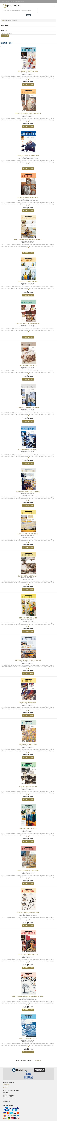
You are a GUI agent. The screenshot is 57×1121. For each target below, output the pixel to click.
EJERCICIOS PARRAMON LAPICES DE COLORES (28, 660)
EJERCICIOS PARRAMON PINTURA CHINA (28, 912)
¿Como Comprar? (6, 1084)
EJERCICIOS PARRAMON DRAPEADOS (28, 197)
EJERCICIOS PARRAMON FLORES (28, 618)
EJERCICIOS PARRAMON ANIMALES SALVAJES (28, 113)
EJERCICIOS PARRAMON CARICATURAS (28, 155)
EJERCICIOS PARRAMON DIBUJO (28, 366)
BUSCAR (5, 35)
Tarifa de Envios (6, 1086)
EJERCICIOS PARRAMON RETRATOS (28, 954)
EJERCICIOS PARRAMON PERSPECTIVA (28, 870)
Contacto (4, 1087)
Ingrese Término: (4, 25)
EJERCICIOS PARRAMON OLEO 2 (28, 744)
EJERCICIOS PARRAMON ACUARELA (28, 71)
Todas (39, 1060)
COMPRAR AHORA (28, 84)
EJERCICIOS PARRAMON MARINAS (27, 450)
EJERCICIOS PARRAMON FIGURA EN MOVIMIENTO (27, 239)
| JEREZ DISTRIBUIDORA (8, 1)
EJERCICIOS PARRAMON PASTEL (28, 828)
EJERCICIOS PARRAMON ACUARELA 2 (28, 534)
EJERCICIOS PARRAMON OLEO (27, 702)
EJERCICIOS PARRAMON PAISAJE (28, 786)
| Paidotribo (17, 1)
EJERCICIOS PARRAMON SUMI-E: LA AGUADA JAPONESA (28, 996)
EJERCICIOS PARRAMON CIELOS (28, 1038)
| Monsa (22, 1)
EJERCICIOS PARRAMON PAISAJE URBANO (28, 492)
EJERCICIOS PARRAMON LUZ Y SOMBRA (28, 408)
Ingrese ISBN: (4, 30)
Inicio (3, 20)
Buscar (28, 15)
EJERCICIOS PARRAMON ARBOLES (27, 576)
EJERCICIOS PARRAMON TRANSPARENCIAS (28, 324)
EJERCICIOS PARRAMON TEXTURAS (28, 281)
